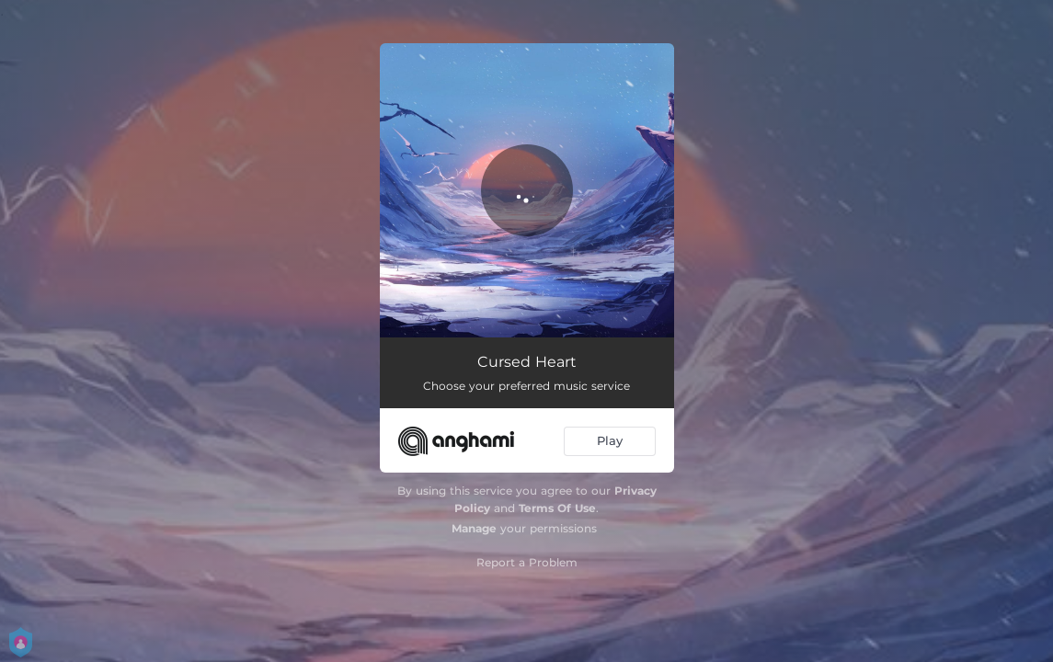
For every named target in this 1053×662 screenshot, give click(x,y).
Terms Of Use (557, 508)
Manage (474, 528)
